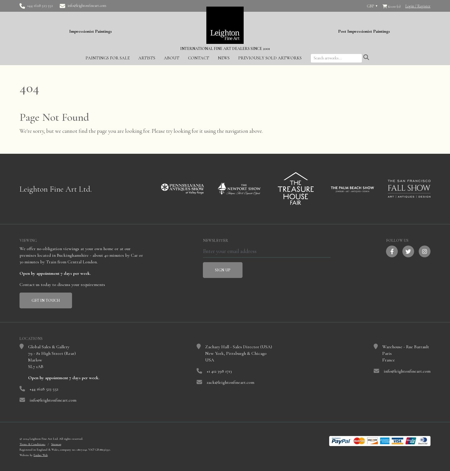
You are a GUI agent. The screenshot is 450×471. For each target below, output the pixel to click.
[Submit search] (366, 57)
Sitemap (56, 443)
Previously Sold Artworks (270, 57)
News (224, 57)
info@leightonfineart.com (86, 5)
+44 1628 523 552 (40, 5)
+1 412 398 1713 (219, 370)
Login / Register (417, 6)
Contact (198, 57)
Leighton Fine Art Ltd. (56, 188)
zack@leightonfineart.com (230, 382)
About (171, 57)
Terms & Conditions (32, 443)
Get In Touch (46, 299)
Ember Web (41, 454)
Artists (146, 57)
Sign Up (222, 269)
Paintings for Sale (108, 57)
